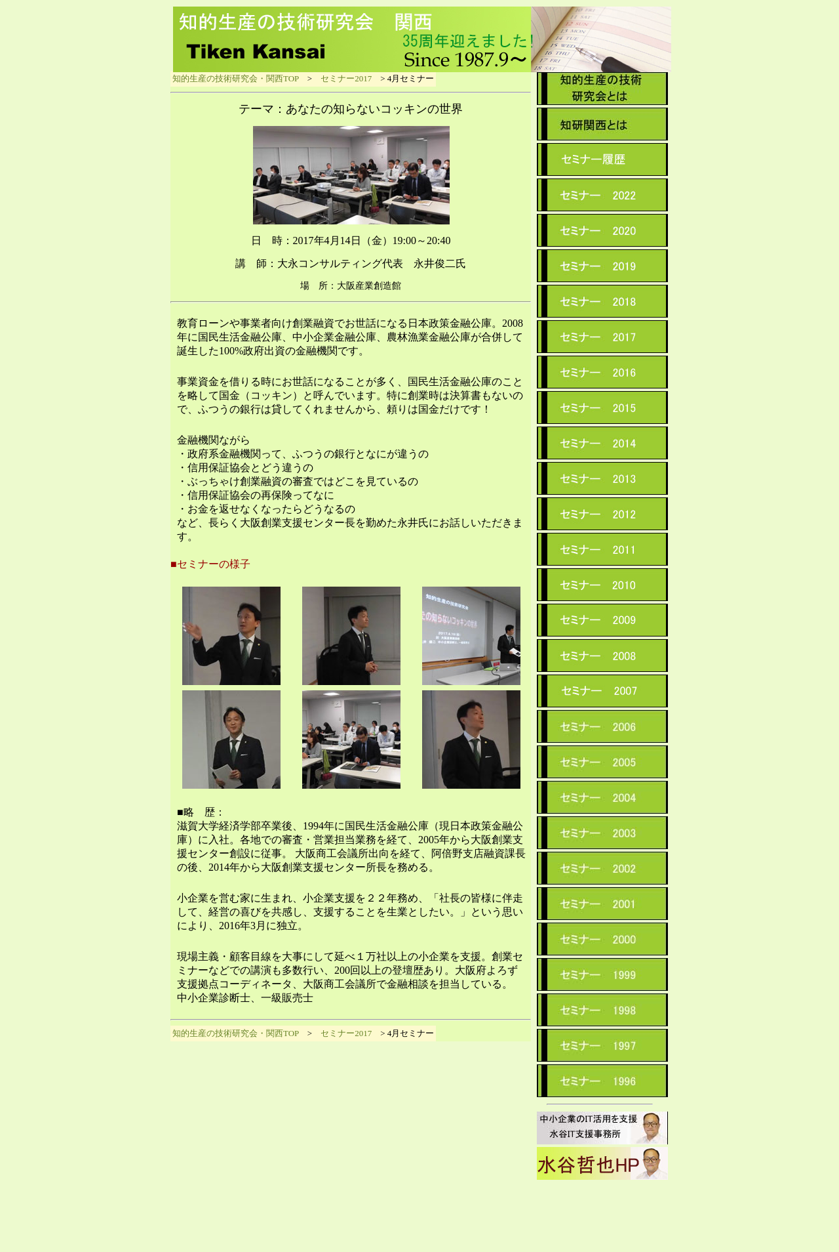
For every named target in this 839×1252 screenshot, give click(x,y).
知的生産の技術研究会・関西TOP (235, 78)
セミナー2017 (346, 78)
